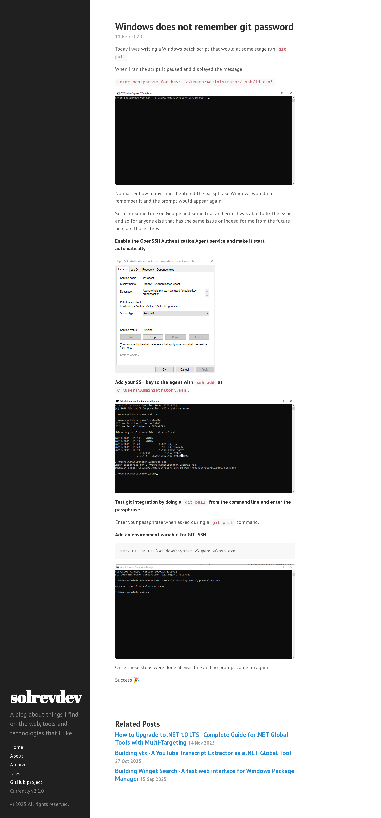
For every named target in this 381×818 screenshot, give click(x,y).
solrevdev (46, 697)
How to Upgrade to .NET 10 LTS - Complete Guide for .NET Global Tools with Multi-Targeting (201, 738)
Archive (18, 764)
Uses (15, 773)
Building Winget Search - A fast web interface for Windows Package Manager (204, 775)
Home (16, 747)
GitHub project (26, 782)
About (16, 756)
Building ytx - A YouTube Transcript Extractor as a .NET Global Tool (203, 756)
